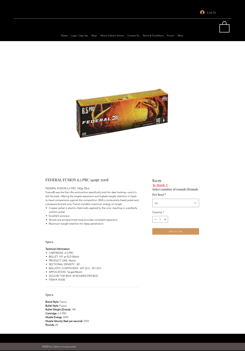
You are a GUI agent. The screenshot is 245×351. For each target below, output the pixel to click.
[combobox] (175, 203)
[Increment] (165, 219)
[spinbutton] (160, 219)
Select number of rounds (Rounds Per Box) (175, 192)
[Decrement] (155, 219)
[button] (224, 26)
